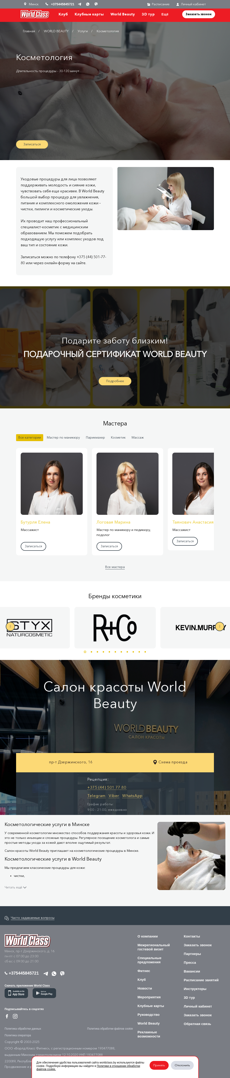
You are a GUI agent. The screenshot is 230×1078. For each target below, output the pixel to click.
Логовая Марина (114, 522)
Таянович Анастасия (193, 522)
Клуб (63, 14)
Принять (159, 1065)
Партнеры (192, 954)
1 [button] (85, 652)
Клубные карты (89, 14)
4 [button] (103, 652)
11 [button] (145, 652)
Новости (145, 988)
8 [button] (127, 652)
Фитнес (144, 971)
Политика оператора (18, 1035)
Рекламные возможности (149, 1034)
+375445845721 (22, 973)
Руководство (149, 1014)
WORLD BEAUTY (56, 31)
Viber (114, 795)
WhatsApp (132, 795)
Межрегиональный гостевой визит (154, 947)
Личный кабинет (191, 4)
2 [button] (91, 652)
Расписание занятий (201, 980)
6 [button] (115, 652)
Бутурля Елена (35, 522)
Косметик (118, 437)
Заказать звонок (199, 14)
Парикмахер (95, 437)
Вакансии (192, 971)
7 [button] (121, 652)
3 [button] (97, 652)
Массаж (138, 437)
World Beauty (123, 14)
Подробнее (115, 381)
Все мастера (115, 567)
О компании (148, 936)
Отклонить (182, 1065)
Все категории (29, 437)
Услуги (83, 31)
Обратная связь (197, 1024)
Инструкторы (195, 989)
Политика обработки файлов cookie (110, 1028)
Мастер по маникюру (63, 437)
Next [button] (219, 626)
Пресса (190, 962)
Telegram (96, 795)
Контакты (192, 936)
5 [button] (109, 652)
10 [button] (139, 652)
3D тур (148, 14)
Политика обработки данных (23, 1028)
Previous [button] (10, 626)
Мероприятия (149, 997)
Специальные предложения (150, 960)
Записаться (32, 144)
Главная (29, 31)
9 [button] (133, 652)
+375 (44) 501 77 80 (106, 787)
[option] (115, 627)
